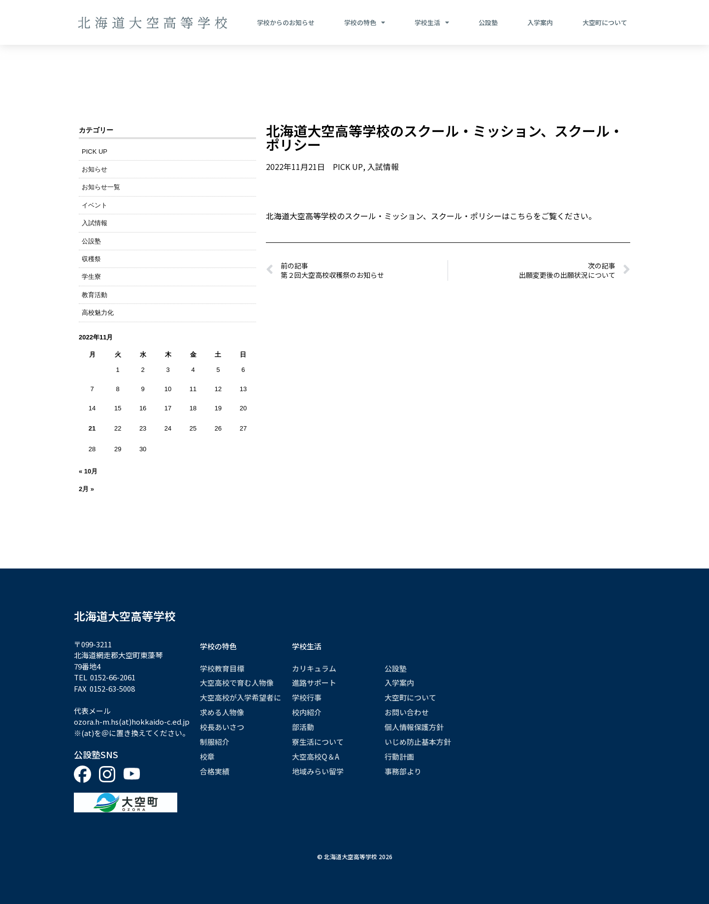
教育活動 (94, 295)
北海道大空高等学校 (125, 615)
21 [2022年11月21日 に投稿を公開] (92, 428)
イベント (94, 205)
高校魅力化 (98, 312)
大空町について (604, 22)
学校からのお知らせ (286, 22)
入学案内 (540, 22)
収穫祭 (91, 259)
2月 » (86, 489)
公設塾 (488, 22)
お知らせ (94, 169)
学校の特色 (364, 22)
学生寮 (91, 276)
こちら (521, 215)
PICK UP (94, 151)
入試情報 (94, 223)
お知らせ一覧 (101, 187)
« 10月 (88, 471)
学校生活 (432, 22)
